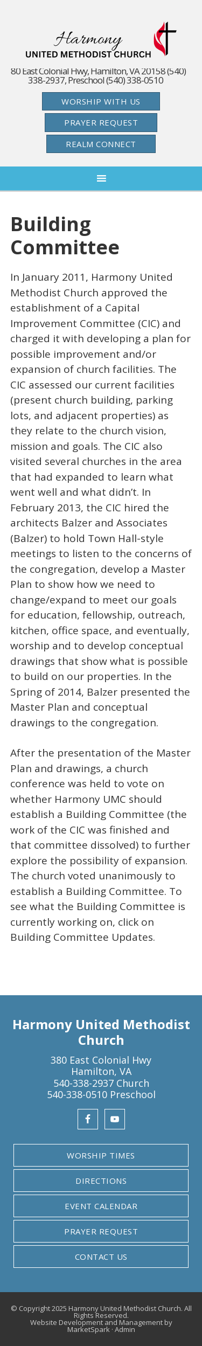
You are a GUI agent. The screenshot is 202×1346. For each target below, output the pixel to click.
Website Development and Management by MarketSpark (101, 1325)
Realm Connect (101, 143)
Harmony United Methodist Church (101, 40)
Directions (101, 1180)
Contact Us (101, 1256)
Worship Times (101, 1155)
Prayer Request (101, 122)
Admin (125, 1329)
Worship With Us (101, 101)
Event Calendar (101, 1206)
